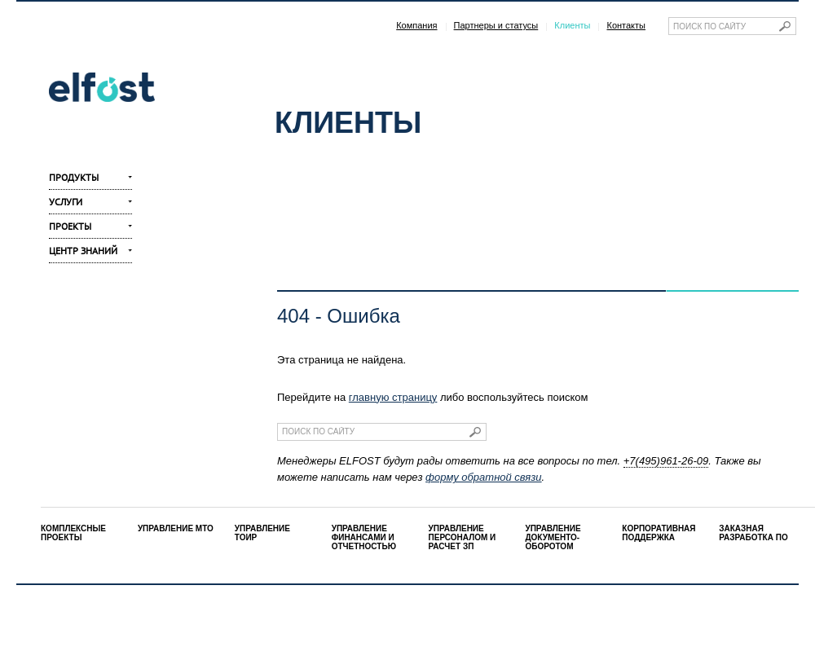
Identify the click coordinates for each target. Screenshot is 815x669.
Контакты (625, 25)
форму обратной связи (483, 477)
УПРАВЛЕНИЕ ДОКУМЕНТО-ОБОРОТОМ (552, 537)
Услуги (65, 202)
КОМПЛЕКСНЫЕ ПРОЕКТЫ (73, 533)
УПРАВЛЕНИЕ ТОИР (262, 533)
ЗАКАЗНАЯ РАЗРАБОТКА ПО (753, 533)
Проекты (70, 226)
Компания (416, 25)
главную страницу (393, 397)
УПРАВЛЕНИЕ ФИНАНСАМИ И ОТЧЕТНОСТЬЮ (364, 537)
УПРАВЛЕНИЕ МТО (176, 528)
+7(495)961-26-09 (665, 461)
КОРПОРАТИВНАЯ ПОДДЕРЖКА (658, 533)
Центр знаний (83, 250)
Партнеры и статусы (496, 25)
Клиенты (572, 25)
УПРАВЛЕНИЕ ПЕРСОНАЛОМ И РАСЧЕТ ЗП (462, 537)
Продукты (74, 177)
